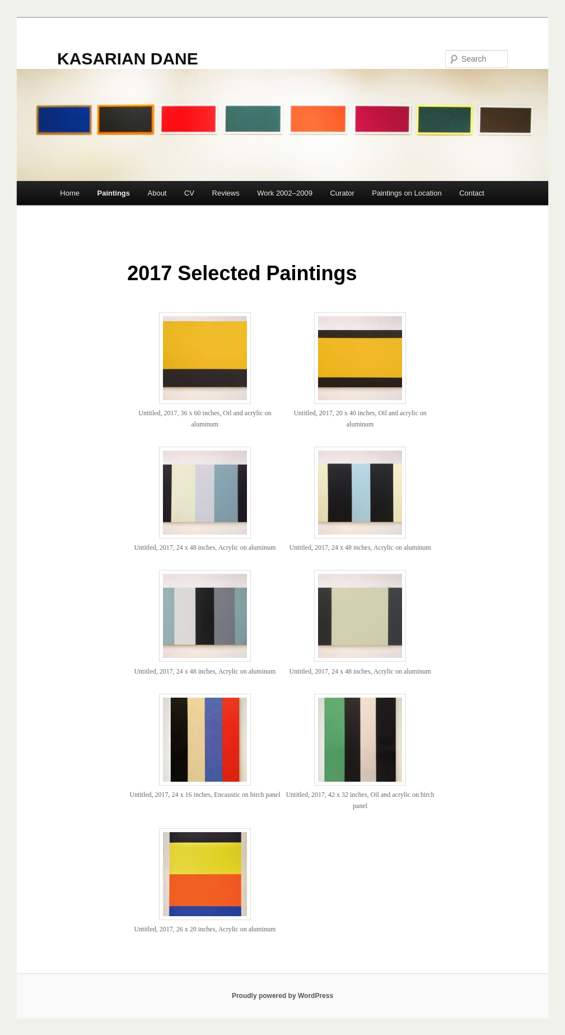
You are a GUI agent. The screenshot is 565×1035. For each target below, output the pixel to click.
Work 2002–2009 (284, 193)
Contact (471, 193)
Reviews (226, 193)
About (157, 193)
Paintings (113, 193)
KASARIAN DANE (127, 58)
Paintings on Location (406, 193)
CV (189, 193)
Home (70, 193)
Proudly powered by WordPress (282, 996)
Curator (342, 193)
